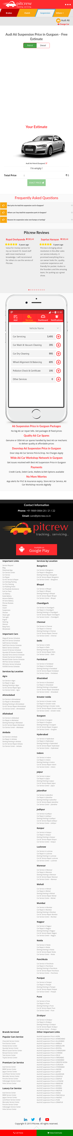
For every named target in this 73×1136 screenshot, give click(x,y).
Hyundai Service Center (10, 1048)
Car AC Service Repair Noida (46, 952)
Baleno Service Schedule (10, 648)
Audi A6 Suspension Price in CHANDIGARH (51, 1051)
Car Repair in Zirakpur (44, 1022)
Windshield (6, 629)
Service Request (7, 565)
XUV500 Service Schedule (11, 666)
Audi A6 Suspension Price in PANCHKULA (51, 1095)
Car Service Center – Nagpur (46, 935)
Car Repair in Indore (43, 760)
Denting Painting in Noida (45, 950)
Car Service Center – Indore (46, 767)
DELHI (31, 239)
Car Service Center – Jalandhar (47, 804)
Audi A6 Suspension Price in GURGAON (50, 1065)
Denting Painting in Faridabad (47, 669)
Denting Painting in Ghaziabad (47, 687)
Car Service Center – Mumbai (46, 917)
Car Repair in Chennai (44, 629)
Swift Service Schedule (10, 643)
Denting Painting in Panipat (46, 987)
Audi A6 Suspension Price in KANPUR (49, 1079)
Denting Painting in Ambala (11, 741)
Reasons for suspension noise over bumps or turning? (26, 220)
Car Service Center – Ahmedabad (13, 709)
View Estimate (54, 1132)
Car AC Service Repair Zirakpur (47, 1027)
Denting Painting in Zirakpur (46, 1024)
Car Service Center (8, 572)
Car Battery (6, 594)
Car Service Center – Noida (46, 954)
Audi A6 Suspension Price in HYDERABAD (51, 1067)
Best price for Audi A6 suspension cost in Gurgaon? (25, 205)
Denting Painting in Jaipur (45, 781)
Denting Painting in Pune (45, 1006)
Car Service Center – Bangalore (47, 580)
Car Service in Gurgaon (44, 720)
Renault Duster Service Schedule (13, 659)
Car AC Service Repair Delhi (46, 652)
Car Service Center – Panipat (46, 992)
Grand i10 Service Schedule (11, 650)
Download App (7, 570)
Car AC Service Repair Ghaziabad (48, 690)
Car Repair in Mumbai (44, 910)
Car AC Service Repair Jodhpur (47, 821)
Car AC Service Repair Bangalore (48, 577)
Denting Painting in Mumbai (46, 912)
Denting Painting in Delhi (45, 650)
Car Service (6, 575)
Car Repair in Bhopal (44, 591)
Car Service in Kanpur (44, 832)
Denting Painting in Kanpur (46, 837)
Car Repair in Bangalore (45, 572)
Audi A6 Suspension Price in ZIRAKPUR (50, 1102)
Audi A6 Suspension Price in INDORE (49, 1069)
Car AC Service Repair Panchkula (48, 971)
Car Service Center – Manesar (47, 879)
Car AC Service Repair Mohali (46, 896)
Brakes (4, 605)
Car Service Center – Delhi (45, 654)
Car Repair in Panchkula (45, 966)
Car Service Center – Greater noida (48, 711)
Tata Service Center (9, 1055)
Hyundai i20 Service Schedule (12, 652)
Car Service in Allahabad (10, 718)
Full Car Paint (6, 591)
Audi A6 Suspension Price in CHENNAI (49, 1053)
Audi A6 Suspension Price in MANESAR (50, 1083)
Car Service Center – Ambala (12, 746)
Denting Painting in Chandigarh (47, 612)
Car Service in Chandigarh (45, 608)
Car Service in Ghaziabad (45, 682)
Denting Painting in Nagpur (46, 931)
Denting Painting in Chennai (46, 631)
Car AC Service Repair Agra (11, 688)
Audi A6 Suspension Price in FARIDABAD (50, 1058)
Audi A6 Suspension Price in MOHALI (49, 1086)
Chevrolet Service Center (10, 1041)
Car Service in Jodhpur (44, 814)
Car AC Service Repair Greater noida (49, 708)
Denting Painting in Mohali (46, 893)
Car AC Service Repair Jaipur (46, 783)
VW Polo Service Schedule (11, 662)
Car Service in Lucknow (45, 851)
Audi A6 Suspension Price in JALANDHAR (50, 1074)
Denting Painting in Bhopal (46, 593)
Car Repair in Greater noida (46, 704)
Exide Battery (7, 596)
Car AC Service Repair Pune (46, 1008)
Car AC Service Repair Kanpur (47, 839)
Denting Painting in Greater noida (48, 706)
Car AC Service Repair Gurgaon (47, 727)
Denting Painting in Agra (10, 685)
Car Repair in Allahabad (10, 720)
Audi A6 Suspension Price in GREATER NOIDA (52, 1062)
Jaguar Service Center (9, 1072)
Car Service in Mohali (44, 889)
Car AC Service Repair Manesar (47, 877)
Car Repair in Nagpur (44, 928)
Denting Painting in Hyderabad (47, 743)
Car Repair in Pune (43, 1003)
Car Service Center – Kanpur (46, 842)
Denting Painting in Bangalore (47, 575)
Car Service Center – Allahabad (12, 727)
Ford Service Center (9, 1043)
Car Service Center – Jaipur (46, 786)
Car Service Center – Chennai (46, 636)
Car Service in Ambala (9, 737)
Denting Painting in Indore (46, 762)
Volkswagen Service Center (11, 1081)
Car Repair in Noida (43, 947)
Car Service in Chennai (44, 626)
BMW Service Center (9, 1069)
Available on (36, 549)
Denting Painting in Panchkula (47, 968)
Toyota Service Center (9, 1058)
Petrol (30, 45)
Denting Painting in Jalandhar (47, 800)
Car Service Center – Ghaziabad (47, 692)
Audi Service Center (9, 1067)
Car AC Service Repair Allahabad (13, 725)
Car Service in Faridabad (45, 664)
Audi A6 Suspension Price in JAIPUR (49, 1072)
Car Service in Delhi (43, 645)
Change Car (63, 24)
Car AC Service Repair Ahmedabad (14, 706)
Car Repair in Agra (8, 683)
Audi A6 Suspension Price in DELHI (48, 1055)
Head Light (6, 615)
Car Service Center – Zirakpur (47, 1029)
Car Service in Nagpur (44, 926)
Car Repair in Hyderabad (45, 741)
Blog (3, 568)
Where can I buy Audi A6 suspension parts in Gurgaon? (27, 212)
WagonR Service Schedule (11, 638)
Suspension (6, 610)
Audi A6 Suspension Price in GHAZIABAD (50, 1060)
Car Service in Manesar (44, 870)
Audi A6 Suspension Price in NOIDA (49, 1093)
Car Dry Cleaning (8, 584)
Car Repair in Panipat (44, 985)
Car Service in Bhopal (44, 589)
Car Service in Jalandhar (45, 795)
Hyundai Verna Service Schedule (13, 655)
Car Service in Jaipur (43, 776)
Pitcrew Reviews (36, 232)
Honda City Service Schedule (12, 657)
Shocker (5, 612)
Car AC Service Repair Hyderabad (48, 746)
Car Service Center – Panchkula (47, 973)
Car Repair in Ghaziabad (45, 685)
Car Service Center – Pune (45, 1010)
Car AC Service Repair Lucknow (47, 858)
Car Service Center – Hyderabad (47, 748)
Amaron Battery (7, 598)
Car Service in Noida (43, 945)
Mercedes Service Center (10, 1076)
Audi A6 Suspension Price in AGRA (48, 1036)
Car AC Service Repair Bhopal (47, 596)
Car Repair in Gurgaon (44, 722)
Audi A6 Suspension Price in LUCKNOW (50, 1081)
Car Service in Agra (8, 681)
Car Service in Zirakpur (44, 1020)
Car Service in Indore (44, 757)
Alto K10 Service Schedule (11, 641)
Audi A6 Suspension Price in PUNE (48, 1100)
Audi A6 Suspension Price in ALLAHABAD (50, 1041)
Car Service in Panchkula (45, 964)
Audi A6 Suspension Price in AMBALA (49, 1043)
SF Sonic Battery (7, 601)
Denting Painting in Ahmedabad (13, 704)
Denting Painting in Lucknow (46, 856)
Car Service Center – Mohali (46, 898)
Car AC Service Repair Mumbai (47, 914)
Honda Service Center (9, 1046)
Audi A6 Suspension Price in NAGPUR (49, 1091)
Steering (5, 622)
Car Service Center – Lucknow (47, 861)
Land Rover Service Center (11, 1074)
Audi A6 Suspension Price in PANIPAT (49, 1098)
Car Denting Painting (9, 582)
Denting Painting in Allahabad (12, 723)
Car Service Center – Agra (11, 690)
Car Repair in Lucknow (44, 854)
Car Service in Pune (43, 1001)
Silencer (5, 624)
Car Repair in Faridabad (45, 666)
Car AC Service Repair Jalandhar (47, 802)
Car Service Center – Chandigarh (48, 617)
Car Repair (6, 577)
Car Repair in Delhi (43, 647)
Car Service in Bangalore (45, 570)
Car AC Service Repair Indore (46, 765)
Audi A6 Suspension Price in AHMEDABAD (51, 1039)
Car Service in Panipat (44, 982)
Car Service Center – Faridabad (47, 673)
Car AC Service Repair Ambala (12, 744)
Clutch (4, 608)
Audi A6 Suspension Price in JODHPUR (50, 1076)
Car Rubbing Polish (8, 587)
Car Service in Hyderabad (45, 739)
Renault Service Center (10, 1053)
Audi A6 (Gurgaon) (36, 163)
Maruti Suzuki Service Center (12, 1051)
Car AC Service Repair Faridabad (48, 671)
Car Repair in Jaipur (43, 779)
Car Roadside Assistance (10, 589)
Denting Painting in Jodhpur (46, 818)
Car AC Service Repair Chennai (47, 633)
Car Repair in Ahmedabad (11, 702)
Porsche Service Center (10, 1079)
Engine (4, 620)
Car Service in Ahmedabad (11, 699)
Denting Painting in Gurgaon (46, 725)
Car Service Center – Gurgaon (47, 729)
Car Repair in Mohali (44, 891)
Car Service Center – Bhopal (46, 598)
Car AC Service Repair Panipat (47, 989)
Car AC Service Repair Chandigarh (48, 615)
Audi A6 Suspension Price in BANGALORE (51, 1046)
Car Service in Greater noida (46, 701)
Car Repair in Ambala (9, 739)
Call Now (18, 1132)
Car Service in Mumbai (44, 907)
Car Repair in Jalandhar (45, 797)
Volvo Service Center (9, 1083)
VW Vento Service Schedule (11, 664)
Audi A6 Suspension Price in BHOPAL (49, 1048)
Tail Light (5, 617)
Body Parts (6, 627)
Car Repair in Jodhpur (44, 816)
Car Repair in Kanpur (44, 835)
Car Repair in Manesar (44, 872)
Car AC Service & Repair (10, 580)
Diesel (43, 45)
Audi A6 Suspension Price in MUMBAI (49, 1088)
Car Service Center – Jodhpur (46, 823)
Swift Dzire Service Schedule (12, 645)
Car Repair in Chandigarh (45, 610)
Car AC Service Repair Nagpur (47, 933)
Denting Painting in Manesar (46, 875)
